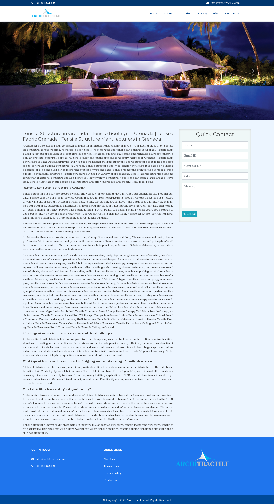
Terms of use (112, 466)
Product (187, 13)
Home (154, 13)
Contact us (232, 13)
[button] (20, 71)
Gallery (203, 13)
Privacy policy (112, 473)
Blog (216, 13)
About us (170, 13)
